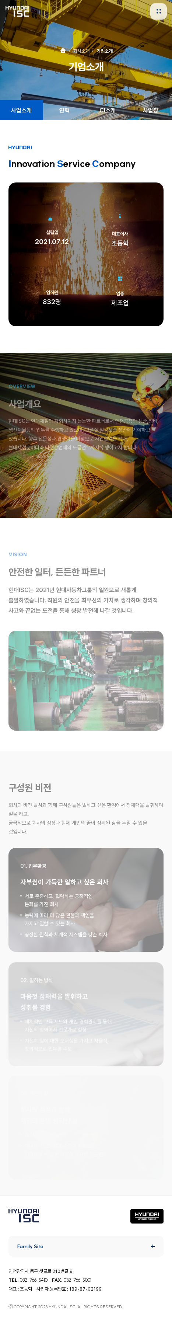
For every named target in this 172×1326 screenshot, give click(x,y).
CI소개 (107, 110)
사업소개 (21, 110)
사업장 (150, 110)
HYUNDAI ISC (17, 11)
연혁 (64, 110)
